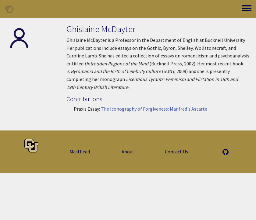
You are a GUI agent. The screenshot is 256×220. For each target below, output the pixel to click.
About (128, 151)
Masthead (79, 151)
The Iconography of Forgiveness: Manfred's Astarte (154, 109)
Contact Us (176, 151)
